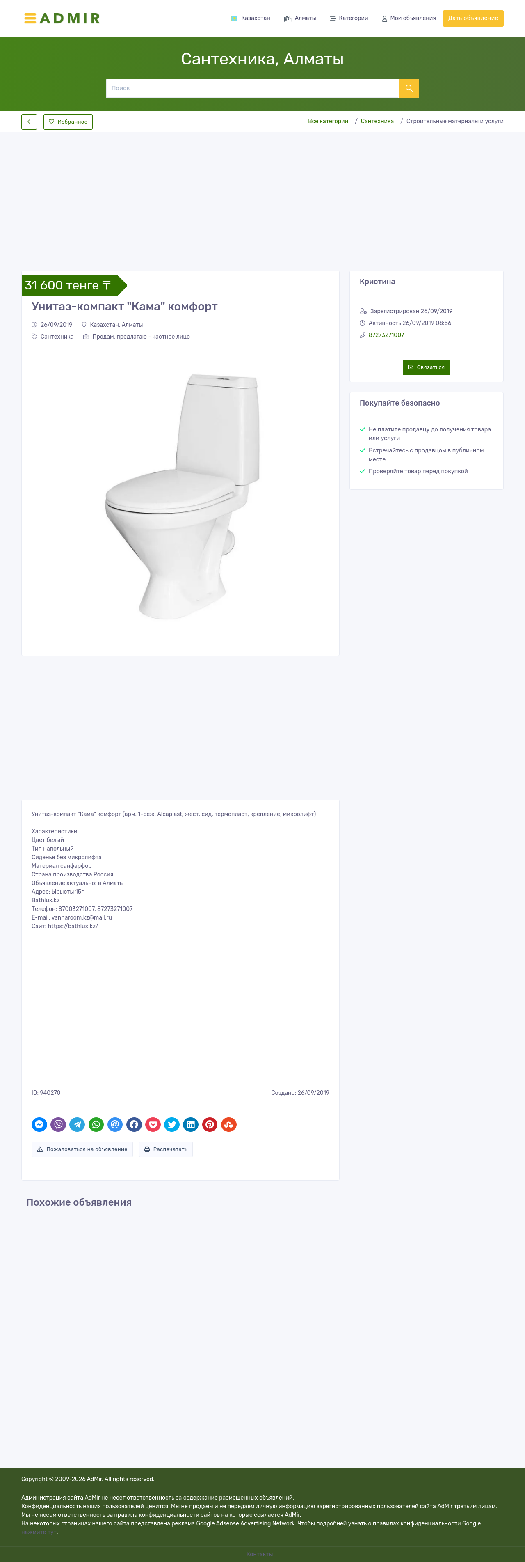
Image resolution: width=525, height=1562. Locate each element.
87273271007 (386, 335)
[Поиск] (252, 88)
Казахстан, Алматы (112, 324)
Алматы (300, 19)
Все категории (328, 121)
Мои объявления (409, 19)
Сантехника (377, 121)
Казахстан (250, 18)
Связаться (426, 367)
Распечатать (165, 1149)
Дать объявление (473, 18)
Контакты (260, 1554)
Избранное (68, 122)
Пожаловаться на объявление (82, 1149)
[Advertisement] (262, 194)
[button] (42, 497)
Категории (349, 19)
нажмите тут (39, 1532)
